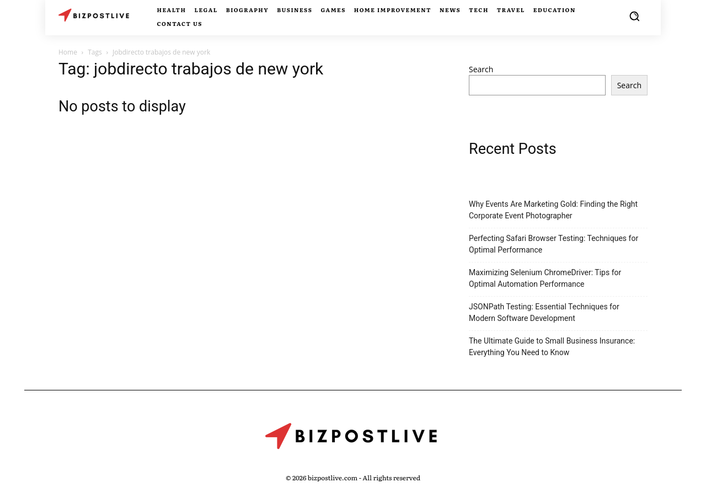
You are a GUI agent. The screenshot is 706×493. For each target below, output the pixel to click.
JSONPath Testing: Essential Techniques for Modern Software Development (544, 312)
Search (481, 69)
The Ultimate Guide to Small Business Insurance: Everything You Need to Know (552, 346)
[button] (634, 16)
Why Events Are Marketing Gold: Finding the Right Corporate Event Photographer (553, 210)
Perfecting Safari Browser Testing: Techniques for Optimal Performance (553, 244)
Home (67, 52)
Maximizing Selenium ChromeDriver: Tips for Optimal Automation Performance (545, 278)
